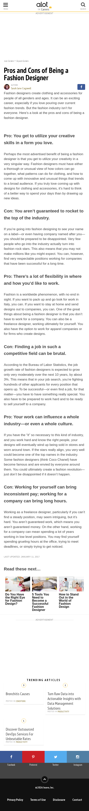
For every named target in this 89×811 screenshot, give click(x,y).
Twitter (56, 764)
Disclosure (59, 800)
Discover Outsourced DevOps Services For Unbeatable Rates (20, 734)
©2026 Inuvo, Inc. (44, 787)
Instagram (78, 764)
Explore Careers (22, 60)
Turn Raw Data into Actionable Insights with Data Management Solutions (64, 701)
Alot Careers (9, 60)
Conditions (20, 701)
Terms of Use (38, 800)
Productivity (63, 711)
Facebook (11, 764)
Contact (77, 800)
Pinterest (33, 764)
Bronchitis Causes (18, 693)
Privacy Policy (15, 800)
